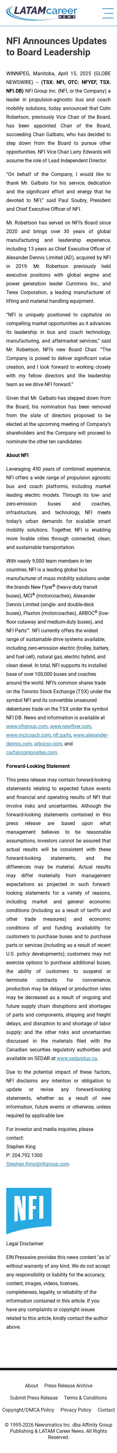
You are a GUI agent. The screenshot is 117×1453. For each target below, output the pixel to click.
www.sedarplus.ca (77, 1058)
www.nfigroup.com (27, 726)
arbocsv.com (48, 744)
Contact (106, 1410)
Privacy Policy (76, 1410)
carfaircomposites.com (31, 752)
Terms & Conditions (85, 1398)
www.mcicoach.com (28, 735)
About (31, 1386)
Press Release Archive (68, 1386)
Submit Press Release (34, 1398)
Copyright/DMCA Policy (28, 1410)
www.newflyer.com (70, 726)
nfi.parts (62, 735)
